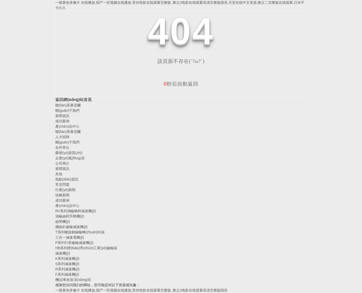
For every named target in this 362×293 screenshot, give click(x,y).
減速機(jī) (62, 253)
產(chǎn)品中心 (67, 126)
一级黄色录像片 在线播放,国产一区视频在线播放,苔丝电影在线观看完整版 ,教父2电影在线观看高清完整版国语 (141, 290)
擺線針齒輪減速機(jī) (71, 227)
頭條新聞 (62, 195)
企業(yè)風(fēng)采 (70, 158)
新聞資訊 (62, 116)
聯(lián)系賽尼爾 (68, 105)
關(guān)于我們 (67, 110)
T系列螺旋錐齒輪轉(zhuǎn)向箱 (80, 232)
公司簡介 (62, 163)
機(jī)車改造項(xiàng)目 (73, 280)
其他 (58, 174)
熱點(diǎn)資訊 (66, 179)
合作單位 (62, 147)
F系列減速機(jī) (67, 274)
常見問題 (62, 184)
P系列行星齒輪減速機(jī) (74, 243)
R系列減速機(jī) (67, 269)
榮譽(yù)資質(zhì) (68, 153)
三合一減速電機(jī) (69, 237)
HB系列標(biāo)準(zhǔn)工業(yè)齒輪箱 (86, 248)
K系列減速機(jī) (67, 259)
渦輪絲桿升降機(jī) (69, 216)
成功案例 (62, 121)
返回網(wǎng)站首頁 (73, 99)
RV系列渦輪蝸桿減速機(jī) (75, 211)
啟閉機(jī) (62, 221)
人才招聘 (62, 137)
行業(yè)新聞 (65, 190)
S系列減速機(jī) (67, 264)
